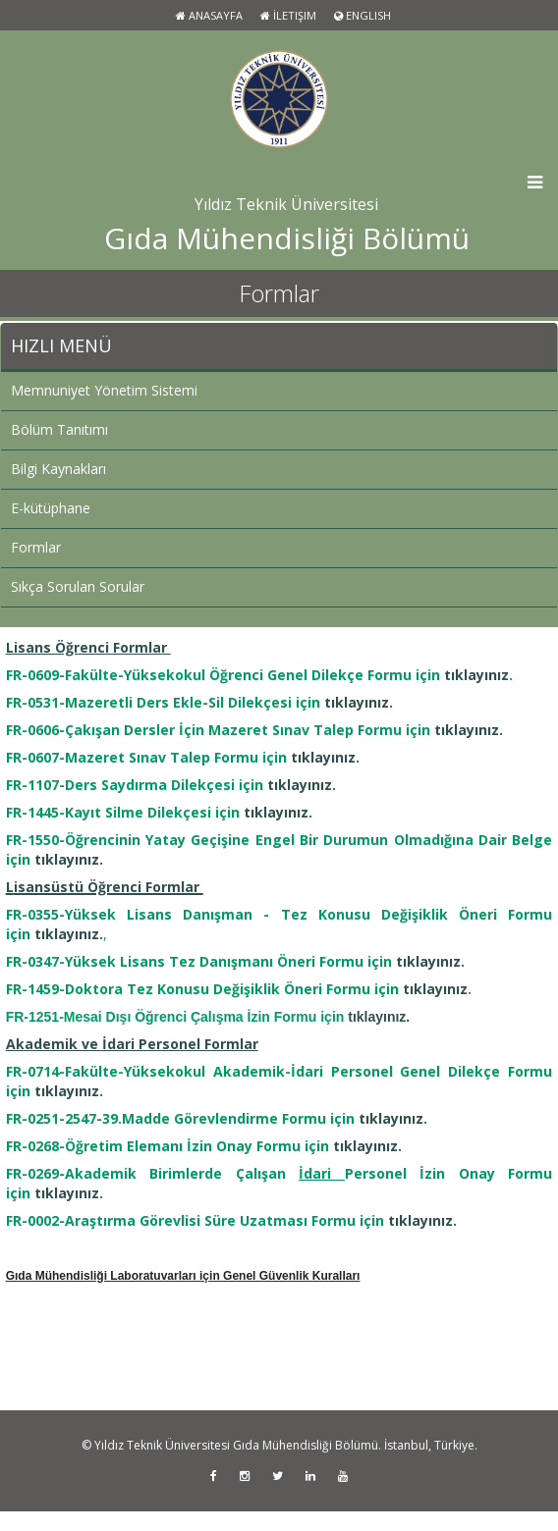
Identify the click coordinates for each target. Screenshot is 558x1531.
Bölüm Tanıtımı (59, 429)
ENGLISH (362, 15)
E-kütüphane (50, 508)
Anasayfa (209, 15)
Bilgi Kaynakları (58, 468)
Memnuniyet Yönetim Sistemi (104, 390)
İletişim (288, 15)
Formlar (36, 547)
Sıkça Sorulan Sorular (77, 586)
